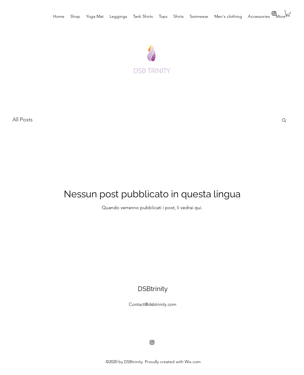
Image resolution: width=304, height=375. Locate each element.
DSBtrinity (153, 289)
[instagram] (274, 13)
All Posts (22, 119)
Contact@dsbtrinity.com (152, 304)
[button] (288, 13)
